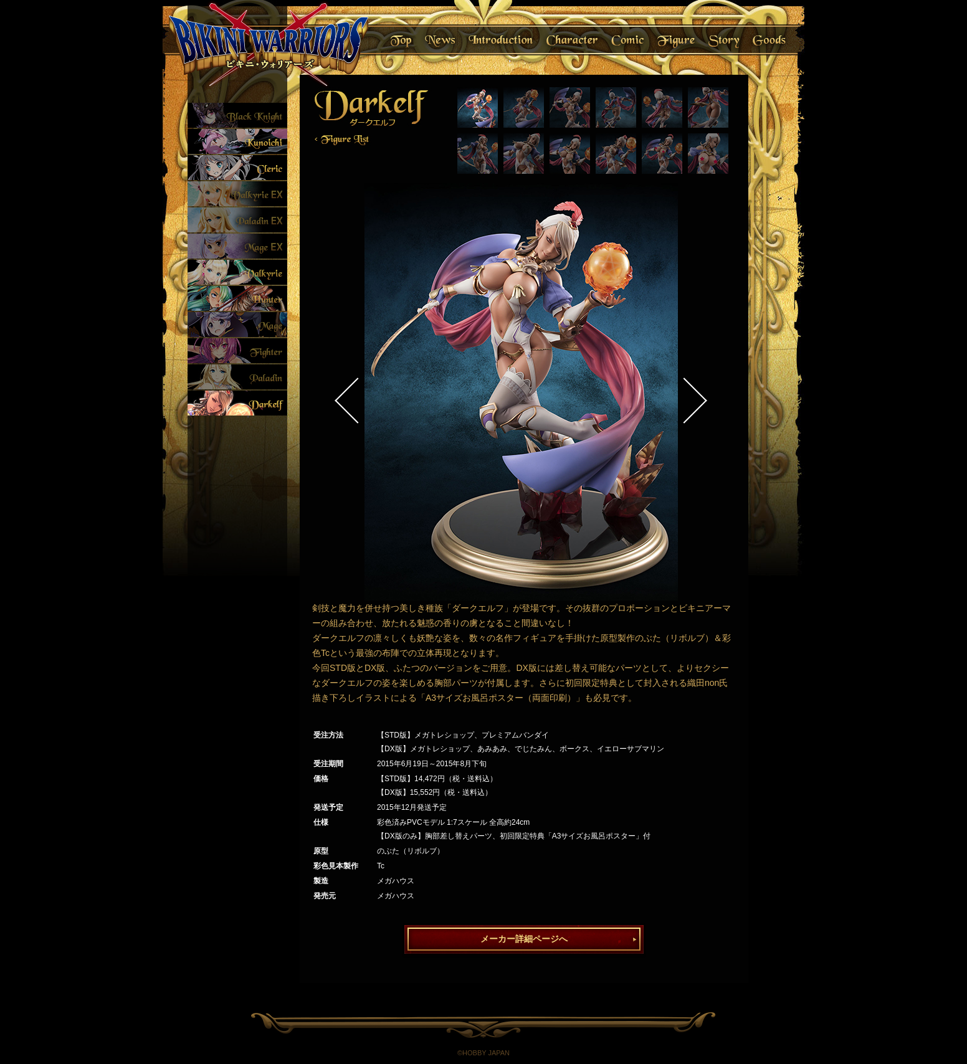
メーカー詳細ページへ (524, 939)
